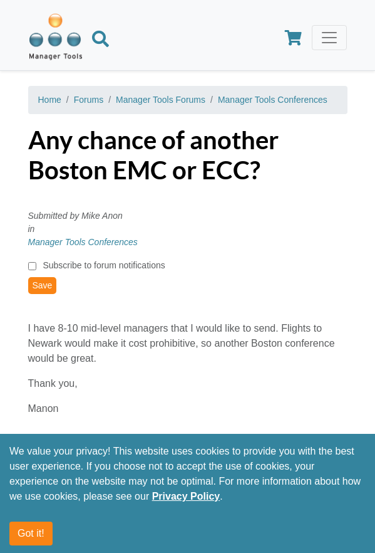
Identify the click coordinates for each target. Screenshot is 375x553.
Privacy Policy (186, 496)
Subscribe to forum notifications (104, 265)
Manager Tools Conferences (272, 100)
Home (49, 100)
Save (43, 285)
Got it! (31, 533)
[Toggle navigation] (329, 37)
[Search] (100, 41)
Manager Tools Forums (160, 100)
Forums (88, 100)
